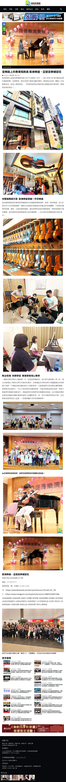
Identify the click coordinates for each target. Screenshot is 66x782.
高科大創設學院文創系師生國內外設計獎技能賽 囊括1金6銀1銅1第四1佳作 (17, 720)
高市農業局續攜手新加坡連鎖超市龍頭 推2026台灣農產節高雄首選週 (21, 711)
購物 (48, 9)
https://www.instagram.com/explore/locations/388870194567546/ (32, 594)
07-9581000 (9, 745)
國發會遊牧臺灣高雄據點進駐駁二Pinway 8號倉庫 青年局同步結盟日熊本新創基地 (48, 712)
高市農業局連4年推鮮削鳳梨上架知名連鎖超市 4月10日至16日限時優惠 (52, 679)
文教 (16, 9)
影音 (42, 9)
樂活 (22, 9)
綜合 (36, 9)
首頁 (5, 9)
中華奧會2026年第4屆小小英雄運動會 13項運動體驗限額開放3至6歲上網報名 (17, 698)
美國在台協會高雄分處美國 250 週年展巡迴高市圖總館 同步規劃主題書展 (48, 672)
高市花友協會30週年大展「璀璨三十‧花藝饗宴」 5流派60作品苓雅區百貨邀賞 (29, 653)
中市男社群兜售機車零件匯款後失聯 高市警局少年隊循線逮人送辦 (52, 685)
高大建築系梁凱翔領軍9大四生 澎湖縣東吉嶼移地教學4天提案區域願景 (52, 705)
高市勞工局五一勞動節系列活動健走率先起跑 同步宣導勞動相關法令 (21, 691)
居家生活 (29, 9)
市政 (10, 9)
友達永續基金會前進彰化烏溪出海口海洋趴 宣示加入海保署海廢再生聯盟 (17, 664)
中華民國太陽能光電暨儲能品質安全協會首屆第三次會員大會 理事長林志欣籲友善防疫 (48, 698)
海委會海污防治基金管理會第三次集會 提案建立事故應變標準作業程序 (52, 691)
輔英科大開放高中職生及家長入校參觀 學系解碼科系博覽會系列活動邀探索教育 (17, 679)
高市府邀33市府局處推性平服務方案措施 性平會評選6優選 (21, 705)
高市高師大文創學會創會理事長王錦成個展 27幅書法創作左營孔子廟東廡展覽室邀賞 (17, 672)
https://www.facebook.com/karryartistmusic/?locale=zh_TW (31, 590)
